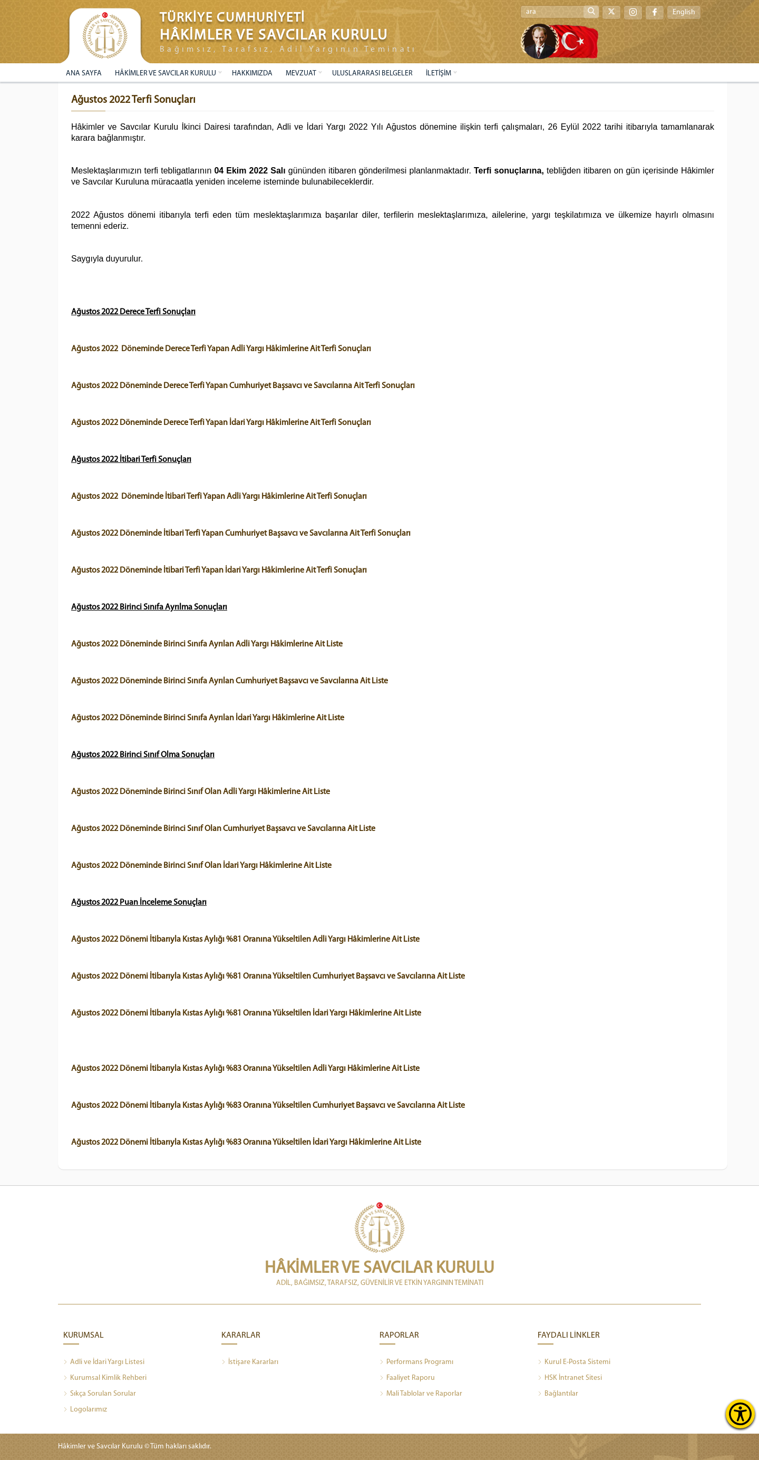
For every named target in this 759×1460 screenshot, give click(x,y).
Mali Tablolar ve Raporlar (421, 1394)
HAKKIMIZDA (252, 74)
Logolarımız (85, 1410)
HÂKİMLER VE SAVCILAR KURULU (165, 74)
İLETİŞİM (438, 74)
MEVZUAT (301, 74)
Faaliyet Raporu (407, 1378)
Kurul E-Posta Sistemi (574, 1362)
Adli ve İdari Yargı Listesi (103, 1362)
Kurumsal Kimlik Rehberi (105, 1378)
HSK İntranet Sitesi (570, 1378)
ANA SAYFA (84, 74)
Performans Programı (416, 1362)
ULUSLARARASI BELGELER (372, 74)
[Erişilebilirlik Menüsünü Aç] (740, 1413)
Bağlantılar (558, 1394)
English (684, 12)
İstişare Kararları (249, 1362)
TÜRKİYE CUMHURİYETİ (232, 18)
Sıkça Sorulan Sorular (99, 1394)
